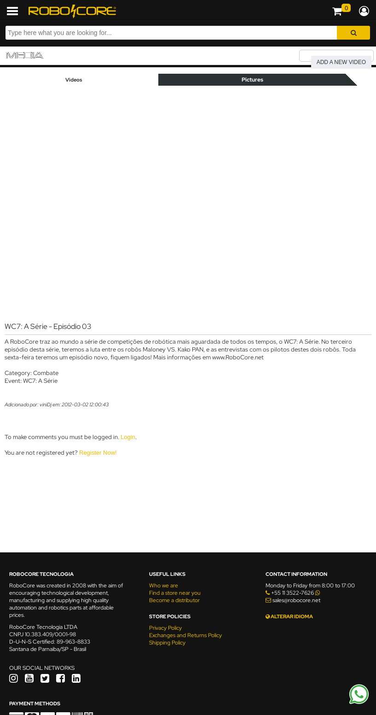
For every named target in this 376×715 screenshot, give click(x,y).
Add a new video (341, 62)
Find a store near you (175, 593)
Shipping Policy (167, 642)
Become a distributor (174, 600)
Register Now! (98, 452)
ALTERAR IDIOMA (289, 616)
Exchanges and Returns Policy (185, 635)
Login (128, 437)
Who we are (163, 585)
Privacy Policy (165, 628)
